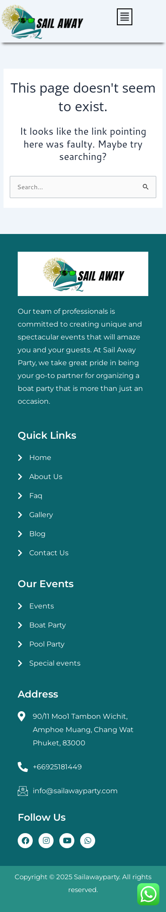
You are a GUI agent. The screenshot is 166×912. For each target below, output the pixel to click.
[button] (124, 16)
